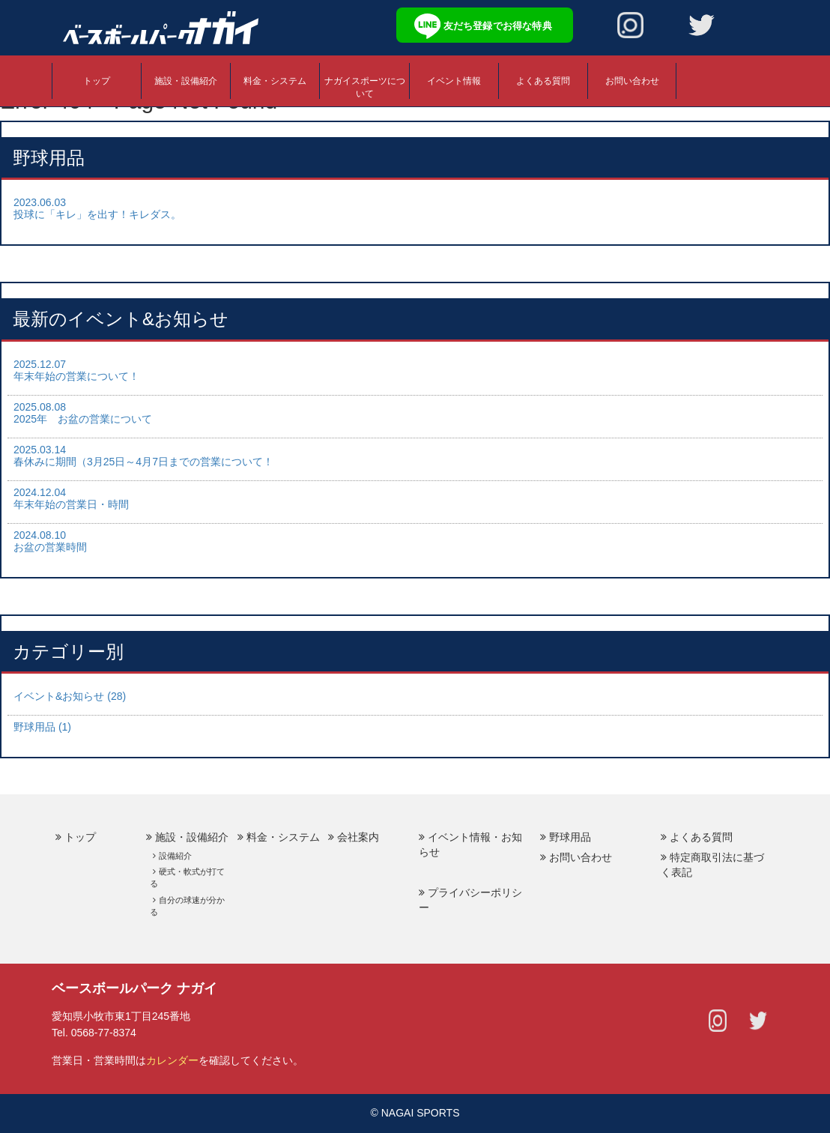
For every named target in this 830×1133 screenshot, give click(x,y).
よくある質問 (543, 81)
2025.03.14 (39, 450)
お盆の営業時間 (50, 547)
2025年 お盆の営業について (82, 419)
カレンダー (172, 1060)
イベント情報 (454, 81)
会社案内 (358, 837)
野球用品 (570, 837)
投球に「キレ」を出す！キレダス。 (97, 214)
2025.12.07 (39, 364)
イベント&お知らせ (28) (69, 696)
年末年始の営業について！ (76, 376)
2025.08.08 (39, 407)
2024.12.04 (39, 492)
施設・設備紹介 (185, 81)
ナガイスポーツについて (364, 87)
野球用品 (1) (42, 727)
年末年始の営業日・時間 (71, 504)
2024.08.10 (39, 535)
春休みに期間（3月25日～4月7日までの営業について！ (143, 462)
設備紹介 (175, 855)
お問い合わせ (632, 81)
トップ (96, 81)
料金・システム (274, 81)
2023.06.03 (39, 202)
